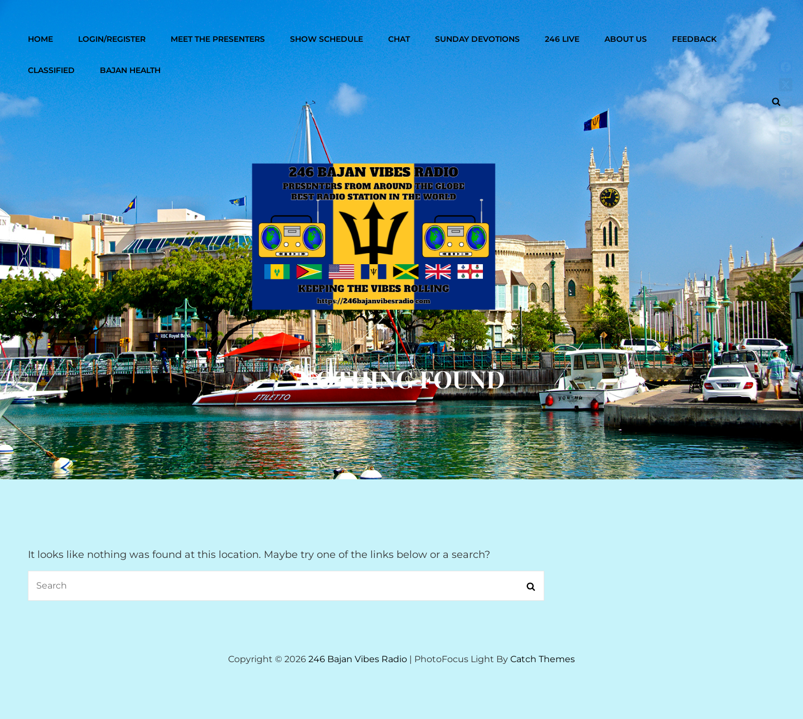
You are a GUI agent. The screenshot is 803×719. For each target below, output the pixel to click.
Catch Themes (542, 659)
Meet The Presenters (218, 39)
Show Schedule (326, 39)
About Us (625, 39)
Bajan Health (130, 70)
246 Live (562, 39)
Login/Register (112, 39)
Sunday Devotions (477, 39)
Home (40, 39)
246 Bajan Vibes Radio (357, 659)
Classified (51, 70)
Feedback (694, 39)
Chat (399, 39)
